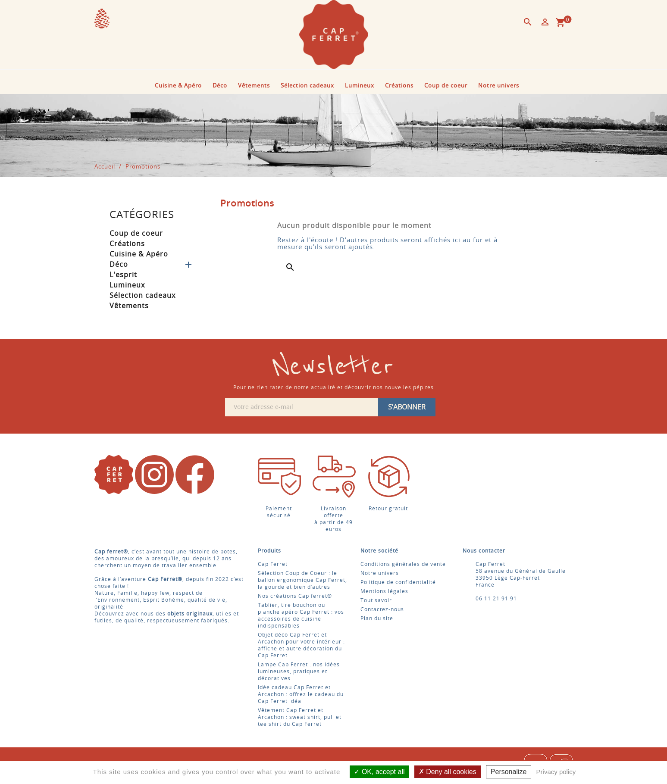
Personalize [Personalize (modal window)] (509, 771)
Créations (399, 86)
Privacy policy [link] (556, 771)
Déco (220, 86)
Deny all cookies (447, 771)
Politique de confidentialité (398, 582)
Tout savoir (376, 600)
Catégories (142, 215)
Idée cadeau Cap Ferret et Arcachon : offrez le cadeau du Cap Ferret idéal (301, 694)
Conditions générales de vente (403, 564)
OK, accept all (379, 771)
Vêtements (254, 86)
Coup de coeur (445, 86)
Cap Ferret (273, 564)
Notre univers (498, 86)
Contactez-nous (382, 609)
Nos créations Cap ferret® (295, 596)
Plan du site (376, 618)
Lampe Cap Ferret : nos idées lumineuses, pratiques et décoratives (299, 671)
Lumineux (359, 86)
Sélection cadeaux (307, 86)
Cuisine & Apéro (178, 86)
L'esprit (123, 275)
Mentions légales (384, 591)
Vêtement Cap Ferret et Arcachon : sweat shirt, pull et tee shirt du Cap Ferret (299, 717)
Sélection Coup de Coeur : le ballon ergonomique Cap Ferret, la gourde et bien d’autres (302, 580)
